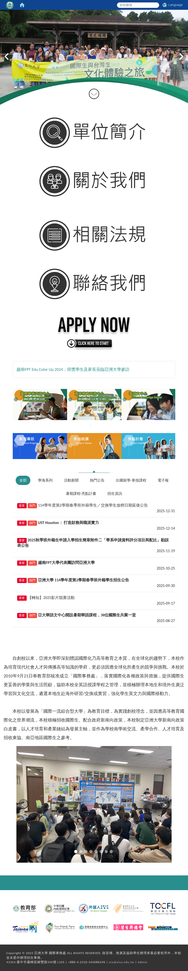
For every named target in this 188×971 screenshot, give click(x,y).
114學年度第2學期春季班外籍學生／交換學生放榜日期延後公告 (93, 505)
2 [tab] (97, 425)
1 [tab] (90, 425)
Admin (143, 962)
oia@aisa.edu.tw (121, 962)
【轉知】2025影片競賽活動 (51, 597)
